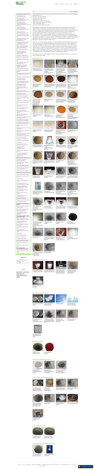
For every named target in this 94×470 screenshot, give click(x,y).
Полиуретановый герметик (22, 238)
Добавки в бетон (19, 272)
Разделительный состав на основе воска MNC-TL (23, 131)
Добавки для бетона (37, 58)
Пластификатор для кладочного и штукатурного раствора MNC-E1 (23, 120)
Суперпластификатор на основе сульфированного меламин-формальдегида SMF (23, 43)
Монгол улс (75, 3)
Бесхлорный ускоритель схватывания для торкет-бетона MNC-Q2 (23, 111)
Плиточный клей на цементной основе (22, 243)
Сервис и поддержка (36, 464)
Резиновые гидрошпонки (21, 236)
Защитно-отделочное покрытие (23, 170)
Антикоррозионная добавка (22, 138)
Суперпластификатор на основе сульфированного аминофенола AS (23, 35)
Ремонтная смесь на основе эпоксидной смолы (22, 196)
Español (56, 3)
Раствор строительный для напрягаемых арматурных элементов (22, 213)
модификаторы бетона (20, 273)
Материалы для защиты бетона (40, 259)
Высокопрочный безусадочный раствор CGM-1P (22, 207)
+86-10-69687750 (25, 262)
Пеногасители (19, 142)
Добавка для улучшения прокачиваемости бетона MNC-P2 (23, 91)
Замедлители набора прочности (23, 57)
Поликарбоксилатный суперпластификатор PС (21, 16)
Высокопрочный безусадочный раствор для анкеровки (22, 210)
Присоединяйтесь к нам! (66, 464)
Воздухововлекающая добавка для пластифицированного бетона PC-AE (23, 74)
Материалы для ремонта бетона (40, 292)
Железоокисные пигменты (22, 201)
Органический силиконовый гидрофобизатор (22, 222)
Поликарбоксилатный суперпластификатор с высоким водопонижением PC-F (23, 19)
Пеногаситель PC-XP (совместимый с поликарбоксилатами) (21, 147)
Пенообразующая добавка (22, 137)
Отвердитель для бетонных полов (23, 200)
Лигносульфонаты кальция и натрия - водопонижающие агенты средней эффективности (23, 46)
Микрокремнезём (20, 155)
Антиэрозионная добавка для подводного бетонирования (22, 154)
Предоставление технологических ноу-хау (51, 464)
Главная (71, 11)
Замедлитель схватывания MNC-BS (23, 60)
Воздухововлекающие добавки (22, 68)
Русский (61, 3)
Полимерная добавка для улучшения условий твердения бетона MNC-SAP (22, 187)
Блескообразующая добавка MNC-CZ (23, 103)
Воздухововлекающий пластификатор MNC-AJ (21, 79)
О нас (23, 464)
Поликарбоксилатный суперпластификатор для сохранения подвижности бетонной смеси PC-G (23, 24)
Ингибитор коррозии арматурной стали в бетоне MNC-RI (23, 168)
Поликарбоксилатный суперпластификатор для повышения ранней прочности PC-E (23, 29)
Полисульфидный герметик (22, 235)
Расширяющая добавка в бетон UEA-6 (23, 227)
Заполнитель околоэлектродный (23, 140)
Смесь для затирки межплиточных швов (23, 246)
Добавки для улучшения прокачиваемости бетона (21, 85)
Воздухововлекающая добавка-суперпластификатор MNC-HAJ (23, 82)
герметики (18, 277)
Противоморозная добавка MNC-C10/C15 (23, 98)
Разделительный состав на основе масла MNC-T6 (23, 128)
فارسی (66, 3)
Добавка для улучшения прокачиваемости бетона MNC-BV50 (23, 87)
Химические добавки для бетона (23, 13)
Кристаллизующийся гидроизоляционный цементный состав (23, 230)
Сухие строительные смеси (39, 425)
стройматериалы (26, 272)
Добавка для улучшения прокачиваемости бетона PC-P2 (23, 94)
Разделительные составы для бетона (22, 126)
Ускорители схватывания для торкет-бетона (22, 105)
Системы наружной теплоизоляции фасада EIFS (43, 443)
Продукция (75, 11)
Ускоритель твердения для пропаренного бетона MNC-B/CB (23, 56)
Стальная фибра (20, 178)
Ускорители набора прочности (22, 49)
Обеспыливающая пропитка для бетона (23, 181)
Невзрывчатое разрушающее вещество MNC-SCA (22, 115)
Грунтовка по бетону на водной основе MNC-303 (22, 163)
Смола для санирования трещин (23, 174)
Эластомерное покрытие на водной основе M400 (22, 160)
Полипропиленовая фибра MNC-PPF (23, 177)
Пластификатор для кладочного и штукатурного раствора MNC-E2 (23, 123)
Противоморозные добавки (22, 96)
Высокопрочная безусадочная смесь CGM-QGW (22, 190)
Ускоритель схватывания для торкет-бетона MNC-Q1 (22, 108)
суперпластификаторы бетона (21, 275)
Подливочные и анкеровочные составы (42, 359)
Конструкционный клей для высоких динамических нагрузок (23, 184)
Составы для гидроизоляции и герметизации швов (23, 216)
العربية (70, 3)
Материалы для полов (38, 341)
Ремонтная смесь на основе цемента (22, 193)
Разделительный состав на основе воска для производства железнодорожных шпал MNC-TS (23, 134)
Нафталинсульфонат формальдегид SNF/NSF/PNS (22, 32)
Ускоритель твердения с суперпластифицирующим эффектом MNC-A (22, 52)
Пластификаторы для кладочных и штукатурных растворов (23, 117)
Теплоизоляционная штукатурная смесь (23, 251)
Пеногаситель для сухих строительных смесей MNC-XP (22, 144)
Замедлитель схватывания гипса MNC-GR (23, 151)
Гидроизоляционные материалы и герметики (43, 377)
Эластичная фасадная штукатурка (23, 253)
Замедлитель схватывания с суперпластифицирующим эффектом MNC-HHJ (22, 66)
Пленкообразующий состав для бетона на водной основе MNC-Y (23, 166)
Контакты (23, 257)
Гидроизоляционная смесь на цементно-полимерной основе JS (23, 219)
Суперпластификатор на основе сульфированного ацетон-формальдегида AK (23, 39)
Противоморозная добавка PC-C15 (23, 100)
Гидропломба (19, 233)
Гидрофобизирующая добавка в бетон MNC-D (23, 225)
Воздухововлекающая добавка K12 (23, 76)
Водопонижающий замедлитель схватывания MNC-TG (23, 63)
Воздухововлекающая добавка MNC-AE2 (22, 71)
